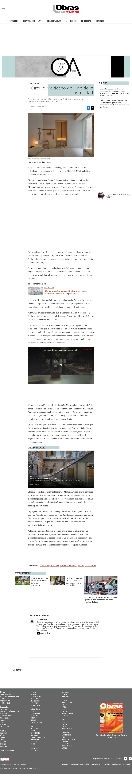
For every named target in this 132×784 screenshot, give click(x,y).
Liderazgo (65, 692)
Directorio (127, 764)
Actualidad (35, 750)
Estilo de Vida (67, 746)
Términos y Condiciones (112, 764)
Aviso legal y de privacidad (80, 764)
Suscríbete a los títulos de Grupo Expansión (111, 736)
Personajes (66, 741)
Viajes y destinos (68, 739)
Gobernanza (35, 733)
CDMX (2, 740)
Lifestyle (34, 703)
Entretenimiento (37, 714)
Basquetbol (35, 699)
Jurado (64, 748)
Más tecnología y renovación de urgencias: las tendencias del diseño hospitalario (65, 292)
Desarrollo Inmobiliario (33, 21)
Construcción (13, 21)
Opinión (3, 744)
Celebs (64, 726)
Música (33, 720)
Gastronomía (66, 735)
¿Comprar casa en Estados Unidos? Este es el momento (39, 581)
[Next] (91, 466)
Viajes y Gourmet (37, 722)
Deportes (34, 716)
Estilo (33, 711)
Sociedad (3, 746)
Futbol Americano (37, 696)
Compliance (96, 764)
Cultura (65, 716)
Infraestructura (54, 21)
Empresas (3, 709)
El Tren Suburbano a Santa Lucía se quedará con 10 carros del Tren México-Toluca (100, 599)
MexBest (65, 733)
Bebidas (64, 737)
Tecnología (4, 718)
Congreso (3, 737)
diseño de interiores (69, 566)
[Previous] (30, 466)
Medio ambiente (36, 729)
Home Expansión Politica (9, 711)
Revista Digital (36, 705)
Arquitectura (71, 21)
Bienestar (65, 744)
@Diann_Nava (45, 162)
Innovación (35, 740)
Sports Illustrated (7, 750)
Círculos (65, 707)
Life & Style (35, 709)
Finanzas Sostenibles (39, 737)
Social (33, 731)
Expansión (100, 21)
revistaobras (125, 758)
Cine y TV (34, 718)
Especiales (66, 696)
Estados (3, 742)
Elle (63, 720)
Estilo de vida (67, 729)
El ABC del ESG (36, 742)
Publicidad (64, 764)
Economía (3, 714)
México (2, 735)
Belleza (64, 711)
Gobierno (3, 733)
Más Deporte (35, 701)
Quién (64, 700)
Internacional (5, 716)
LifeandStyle (5, 727)
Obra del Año (91, 566)
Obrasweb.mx (130, 758)
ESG (1, 722)
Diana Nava (41, 619)
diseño (81, 566)
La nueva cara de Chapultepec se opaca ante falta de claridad (73, 581)
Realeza (64, 705)
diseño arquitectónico (50, 566)
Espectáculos (67, 703)
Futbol (33, 692)
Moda (63, 709)
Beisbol (34, 694)
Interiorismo (86, 21)
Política (3, 731)
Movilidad (34, 735)
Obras (2, 692)
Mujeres (3, 724)
